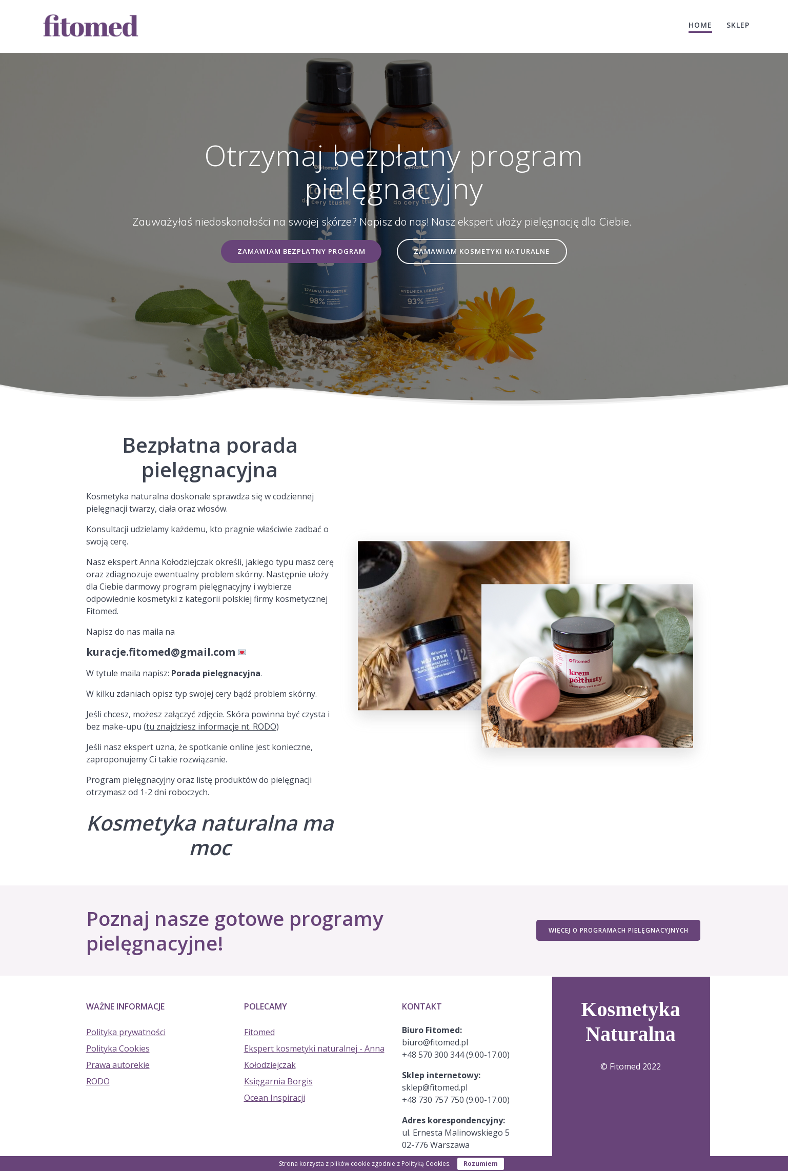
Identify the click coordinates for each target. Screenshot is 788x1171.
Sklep (738, 25)
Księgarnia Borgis (278, 1081)
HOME (700, 25)
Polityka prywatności (126, 1032)
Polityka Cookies (118, 1048)
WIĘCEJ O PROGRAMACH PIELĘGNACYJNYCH (617, 930)
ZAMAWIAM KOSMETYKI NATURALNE (483, 251)
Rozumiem (480, 1163)
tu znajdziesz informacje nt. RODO (211, 727)
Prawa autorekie (118, 1065)
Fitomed (259, 1032)
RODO (98, 1081)
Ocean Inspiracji (274, 1097)
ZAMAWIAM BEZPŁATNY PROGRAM (300, 251)
